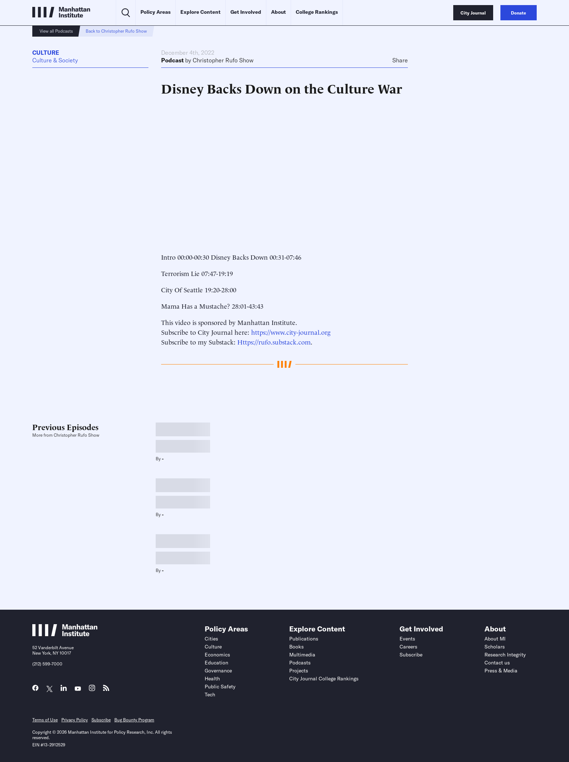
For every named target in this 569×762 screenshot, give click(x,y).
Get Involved (245, 12)
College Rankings (317, 12)
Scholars (494, 646)
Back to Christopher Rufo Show (116, 31)
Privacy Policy (74, 719)
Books (296, 646)
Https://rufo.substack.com (274, 341)
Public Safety (220, 686)
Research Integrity (505, 654)
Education (216, 662)
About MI (494, 638)
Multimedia (302, 654)
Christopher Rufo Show (223, 60)
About (278, 12)
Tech (210, 694)
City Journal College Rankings (324, 678)
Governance (218, 670)
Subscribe (411, 654)
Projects (298, 670)
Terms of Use (45, 719)
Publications (303, 638)
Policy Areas (155, 12)
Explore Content (200, 12)
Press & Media (500, 670)
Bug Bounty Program (134, 719)
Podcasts (300, 662)
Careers (408, 646)
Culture (45, 52)
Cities (211, 638)
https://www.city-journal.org (291, 331)
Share (400, 60)
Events (407, 638)
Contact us (497, 662)
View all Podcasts (56, 31)
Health (212, 678)
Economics (217, 654)
